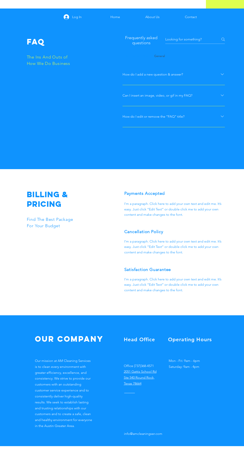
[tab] (137, 55)
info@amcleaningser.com (143, 434)
